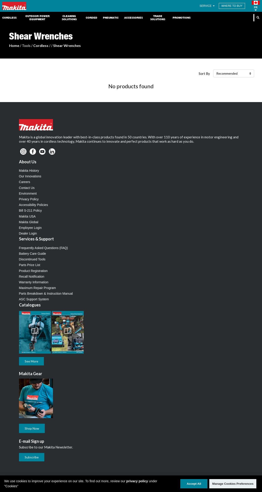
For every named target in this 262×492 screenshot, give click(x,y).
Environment (28, 193)
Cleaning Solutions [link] (69, 18)
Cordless (40, 45)
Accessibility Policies (33, 205)
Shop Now (32, 428)
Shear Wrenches (67, 45)
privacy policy (137, 481)
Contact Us (27, 188)
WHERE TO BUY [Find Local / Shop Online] (231, 5)
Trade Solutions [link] (157, 18)
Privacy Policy (29, 199)
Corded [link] (91, 17)
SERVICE (207, 5)
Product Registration (33, 271)
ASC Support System (34, 299)
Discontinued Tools (32, 259)
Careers (24, 182)
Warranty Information (33, 282)
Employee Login (30, 228)
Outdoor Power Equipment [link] (37, 18)
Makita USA (27, 216)
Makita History (29, 170)
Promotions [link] (182, 17)
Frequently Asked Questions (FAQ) (43, 248)
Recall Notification (31, 276)
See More (31, 361)
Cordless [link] (9, 17)
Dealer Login (28, 233)
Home (14, 45)
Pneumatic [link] (111, 17)
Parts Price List (29, 265)
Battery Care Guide (32, 253)
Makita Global (28, 222)
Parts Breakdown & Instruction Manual (46, 293)
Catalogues (30, 304)
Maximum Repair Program (37, 288)
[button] (256, 6)
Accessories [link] (133, 17)
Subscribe (32, 457)
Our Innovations (30, 176)
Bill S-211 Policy (30, 210)
